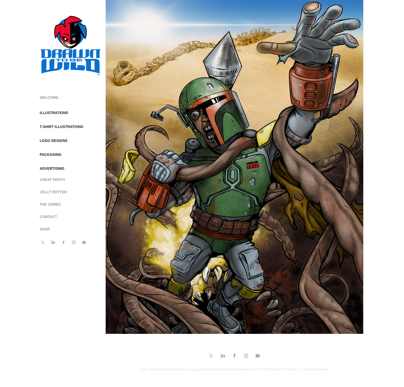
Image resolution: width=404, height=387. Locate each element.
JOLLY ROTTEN (53, 192)
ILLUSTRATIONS (54, 113)
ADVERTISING (52, 168)
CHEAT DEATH (52, 180)
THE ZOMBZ (50, 204)
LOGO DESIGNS (54, 141)
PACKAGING (51, 154)
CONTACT (48, 217)
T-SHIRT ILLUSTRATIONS (61, 127)
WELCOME (49, 97)
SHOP (45, 229)
